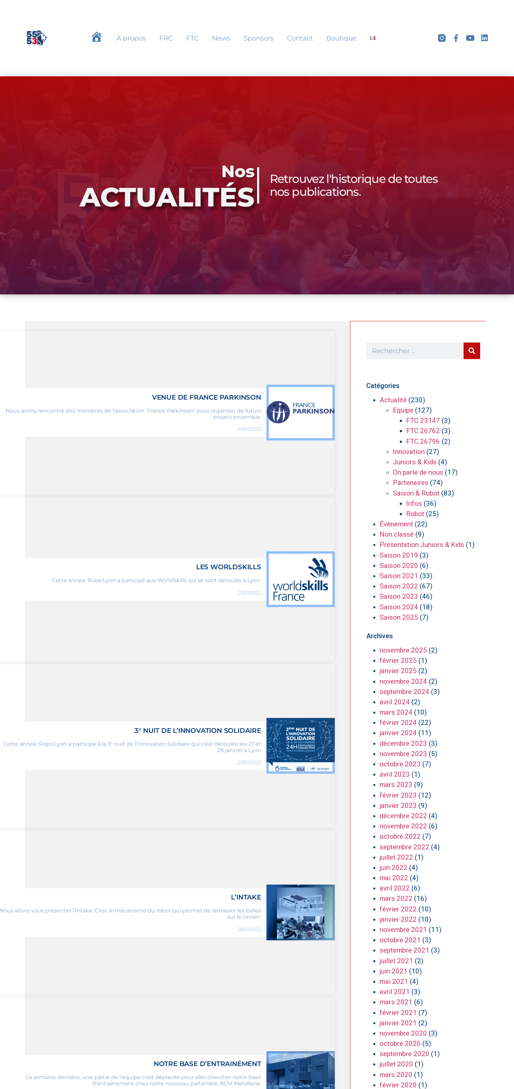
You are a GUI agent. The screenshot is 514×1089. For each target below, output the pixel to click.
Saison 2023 (399, 596)
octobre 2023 (400, 764)
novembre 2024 (403, 681)
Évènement (396, 524)
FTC (192, 38)
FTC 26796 (423, 441)
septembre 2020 (404, 1054)
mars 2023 (396, 785)
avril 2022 (395, 888)
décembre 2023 (403, 743)
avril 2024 (395, 702)
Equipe (403, 410)
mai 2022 (394, 878)
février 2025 (398, 660)
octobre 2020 (400, 1044)
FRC (166, 38)
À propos (131, 38)
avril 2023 (395, 774)
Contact (300, 38)
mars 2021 (396, 1002)
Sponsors (259, 38)
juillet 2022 (396, 857)
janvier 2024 (398, 733)
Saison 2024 (399, 607)
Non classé (397, 534)
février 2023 (398, 795)
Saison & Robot (416, 493)
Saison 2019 (399, 555)
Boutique (341, 38)
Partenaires (410, 483)
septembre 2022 (404, 847)
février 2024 (398, 723)
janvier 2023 (398, 806)
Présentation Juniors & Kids (422, 545)
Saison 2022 (399, 586)
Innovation (409, 452)
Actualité (393, 400)
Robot (415, 514)
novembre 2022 (403, 826)
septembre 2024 (404, 692)
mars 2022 (396, 898)
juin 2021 (393, 971)
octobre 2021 (400, 940)
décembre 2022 (403, 816)
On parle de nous (418, 472)
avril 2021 (395, 992)
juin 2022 (393, 868)
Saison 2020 (399, 566)
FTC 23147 (423, 421)
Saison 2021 (399, 576)
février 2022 (398, 909)
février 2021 (398, 1013)
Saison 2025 (399, 617)
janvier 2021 (398, 1023)
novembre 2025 (403, 650)
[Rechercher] (472, 351)
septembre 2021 (404, 950)
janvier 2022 (398, 919)
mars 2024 (396, 712)
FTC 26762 (423, 431)
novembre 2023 (403, 754)
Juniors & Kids (415, 462)
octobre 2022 (400, 836)
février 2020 (398, 1085)
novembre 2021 (403, 930)
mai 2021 (394, 981)
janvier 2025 (398, 671)
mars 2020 (396, 1075)
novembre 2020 (403, 1033)
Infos (414, 503)
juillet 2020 (396, 1064)
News (221, 38)
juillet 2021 (396, 961)
